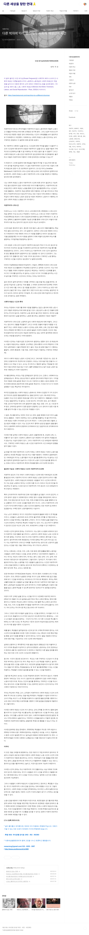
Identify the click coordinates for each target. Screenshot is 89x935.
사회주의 (77, 141)
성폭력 (75, 136)
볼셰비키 (76, 128)
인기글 (76, 111)
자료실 (70, 100)
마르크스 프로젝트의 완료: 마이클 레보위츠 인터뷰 (22, 874)
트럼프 (81, 128)
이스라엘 (71, 149)
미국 (74, 133)
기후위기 (75, 11)
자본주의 (71, 128)
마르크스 (82, 133)
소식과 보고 (72, 93)
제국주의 (79, 146)
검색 (80, 4)
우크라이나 (80, 131)
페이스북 (70, 172)
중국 (70, 131)
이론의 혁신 (50, 11)
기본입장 (12, 11)
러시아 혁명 (82, 149)
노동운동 (71, 139)
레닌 (74, 152)
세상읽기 (24, 11)
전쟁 (78, 133)
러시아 (73, 146)
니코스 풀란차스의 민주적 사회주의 (17, 881)
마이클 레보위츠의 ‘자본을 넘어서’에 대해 (19, 876)
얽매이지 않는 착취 (12, 871)
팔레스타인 (77, 139)
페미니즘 (80, 136)
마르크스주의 (72, 144)
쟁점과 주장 (36, 11)
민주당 (83, 144)
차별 (70, 146)
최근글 (70, 111)
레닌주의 (74, 131)
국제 (85, 11)
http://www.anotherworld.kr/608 (17, 849)
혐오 (84, 136)
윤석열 (70, 133)
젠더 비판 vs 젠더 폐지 (13, 879)
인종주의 (79, 144)
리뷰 (70, 87)
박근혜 (70, 136)
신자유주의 (71, 141)
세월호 (70, 96)
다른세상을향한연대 (74, 57)
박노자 (76, 149)
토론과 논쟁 (72, 83)
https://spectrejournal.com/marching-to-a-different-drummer (29, 95)
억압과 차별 (63, 11)
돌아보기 (71, 90)
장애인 (70, 152)
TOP (85, 928)
